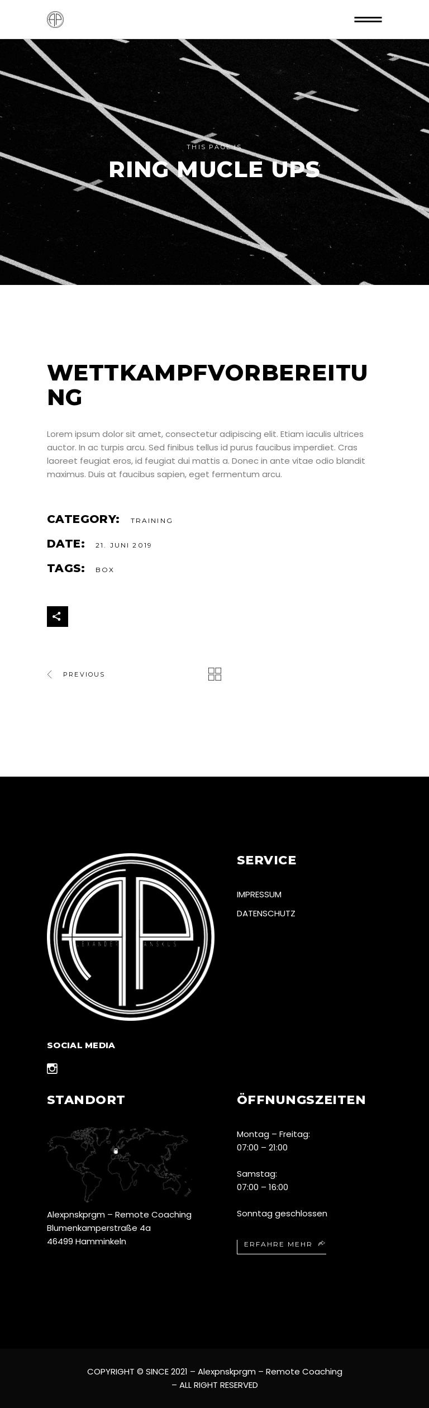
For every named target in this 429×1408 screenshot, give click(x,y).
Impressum (259, 894)
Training (152, 520)
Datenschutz (266, 913)
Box (105, 569)
